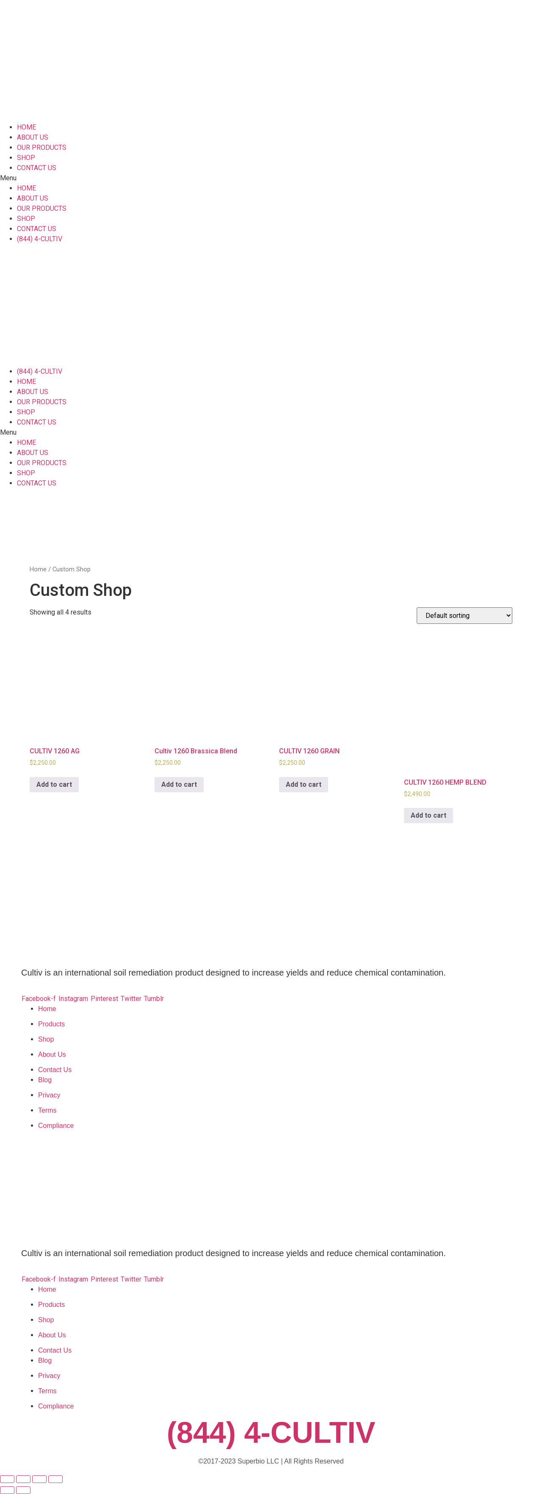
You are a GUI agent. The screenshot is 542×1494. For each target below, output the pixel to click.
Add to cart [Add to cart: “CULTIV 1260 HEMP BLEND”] (428, 815)
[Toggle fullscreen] (39, 1479)
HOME (26, 127)
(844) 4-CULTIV (271, 1432)
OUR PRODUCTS (41, 147)
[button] (271, 178)
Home (38, 569)
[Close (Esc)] (7, 1479)
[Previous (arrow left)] (7, 1490)
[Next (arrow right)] (23, 1490)
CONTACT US (36, 168)
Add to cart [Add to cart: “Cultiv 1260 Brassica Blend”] (179, 784)
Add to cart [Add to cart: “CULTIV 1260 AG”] (54, 784)
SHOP (26, 158)
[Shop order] (464, 615)
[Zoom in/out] (55, 1479)
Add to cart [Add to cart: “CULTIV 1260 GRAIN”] (303, 784)
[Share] (23, 1479)
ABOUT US (32, 137)
